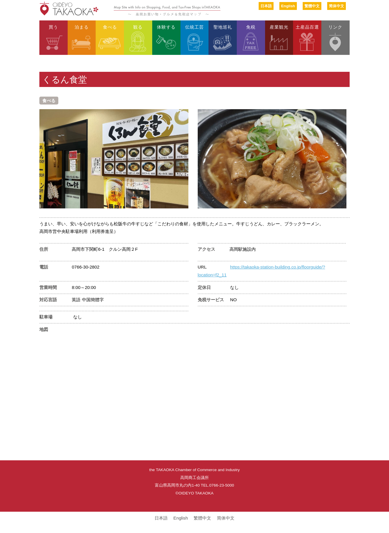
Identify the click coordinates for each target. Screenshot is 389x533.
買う (53, 26)
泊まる (82, 26)
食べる (110, 26)
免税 (250, 26)
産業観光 (279, 26)
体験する (166, 26)
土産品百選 (307, 26)
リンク (335, 26)
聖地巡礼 (222, 26)
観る (138, 26)
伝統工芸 (194, 26)
